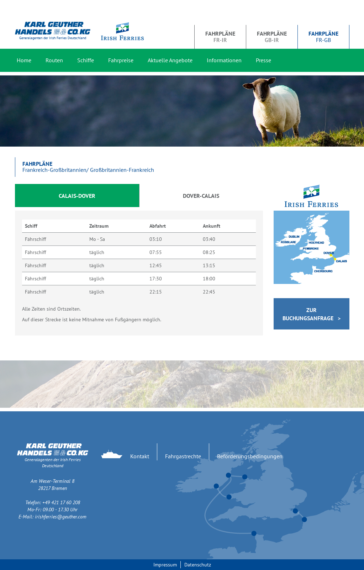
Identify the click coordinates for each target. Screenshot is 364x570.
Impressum (165, 564)
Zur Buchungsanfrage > (312, 314)
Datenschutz (197, 564)
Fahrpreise (120, 60)
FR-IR (220, 36)
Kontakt (139, 456)
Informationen (224, 60)
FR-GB (323, 36)
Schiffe (85, 60)
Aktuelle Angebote (170, 60)
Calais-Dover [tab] (77, 195)
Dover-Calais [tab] (201, 195)
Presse (263, 60)
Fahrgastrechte (183, 456)
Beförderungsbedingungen (250, 456)
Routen (54, 60)
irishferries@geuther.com (60, 516)
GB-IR (272, 36)
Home (24, 60)
